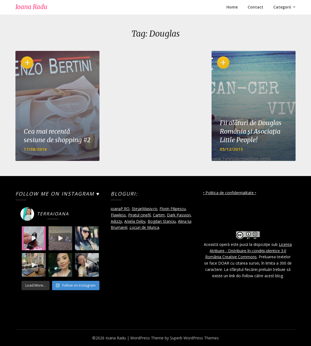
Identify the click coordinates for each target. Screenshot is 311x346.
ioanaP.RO (120, 208)
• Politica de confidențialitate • (229, 192)
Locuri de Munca (144, 227)
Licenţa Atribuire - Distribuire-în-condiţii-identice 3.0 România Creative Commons (248, 251)
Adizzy (116, 221)
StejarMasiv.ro (144, 208)
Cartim (159, 215)
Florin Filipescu (172, 208)
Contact (255, 7)
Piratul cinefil (139, 215)
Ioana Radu (31, 7)
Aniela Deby (134, 221)
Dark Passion (179, 215)
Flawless (118, 215)
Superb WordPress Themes (194, 337)
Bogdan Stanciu (162, 221)
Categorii (282, 7)
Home (232, 7)
